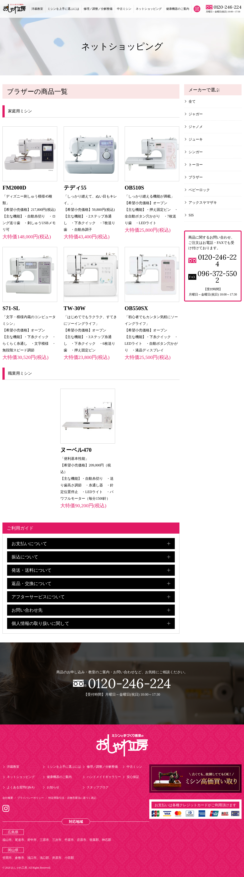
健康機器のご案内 (177, 8)
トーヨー (196, 164)
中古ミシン (124, 8)
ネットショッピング (149, 8)
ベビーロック (199, 190)
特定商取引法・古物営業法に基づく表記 (72, 797)
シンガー (196, 152)
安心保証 (133, 777)
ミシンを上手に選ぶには (63, 8)
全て (192, 101)
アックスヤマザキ (203, 202)
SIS (191, 215)
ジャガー (196, 114)
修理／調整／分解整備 (98, 8)
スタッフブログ (97, 787)
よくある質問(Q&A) (20, 787)
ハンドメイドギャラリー (104, 777)
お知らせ (53, 787)
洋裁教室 (37, 8)
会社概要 (7, 797)
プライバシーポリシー (30, 797)
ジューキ (196, 139)
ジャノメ (196, 127)
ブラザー (196, 177)
